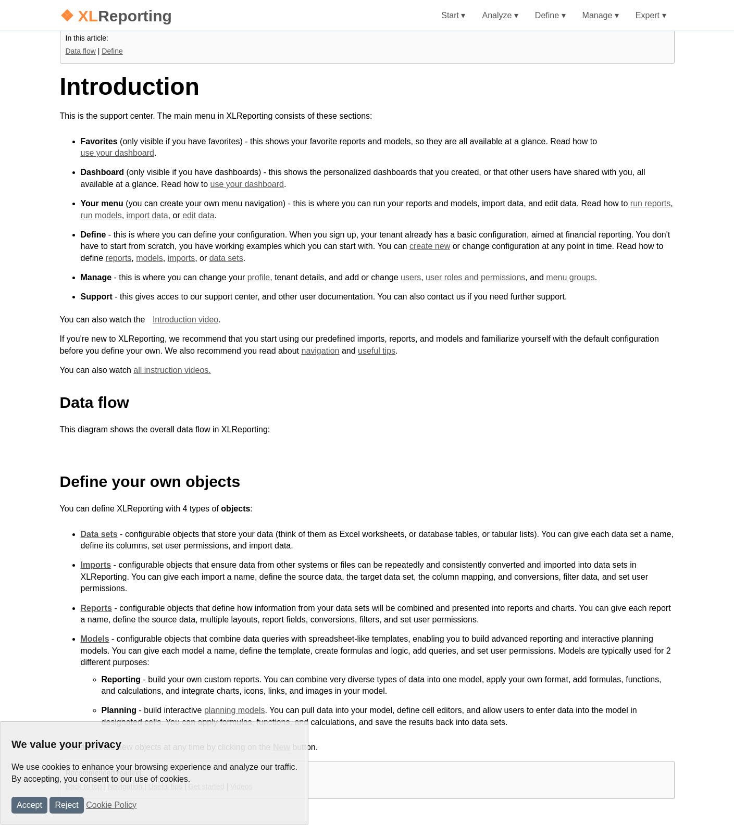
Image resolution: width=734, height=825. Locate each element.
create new (429, 246)
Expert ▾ (651, 15)
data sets (226, 258)
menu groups (570, 277)
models (149, 258)
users (411, 277)
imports (181, 258)
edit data (198, 215)
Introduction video (185, 319)
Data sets (99, 534)
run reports (650, 203)
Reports (96, 608)
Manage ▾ (600, 15)
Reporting (116, 15)
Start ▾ (453, 15)
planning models (234, 710)
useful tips (376, 350)
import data (147, 215)
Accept (29, 805)
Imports (96, 564)
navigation (320, 350)
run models (101, 215)
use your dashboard (117, 152)
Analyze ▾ (500, 15)
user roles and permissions (475, 277)
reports (119, 258)
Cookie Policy (111, 805)
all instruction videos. (172, 370)
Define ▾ (550, 15)
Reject (66, 805)
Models (95, 638)
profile (258, 277)
